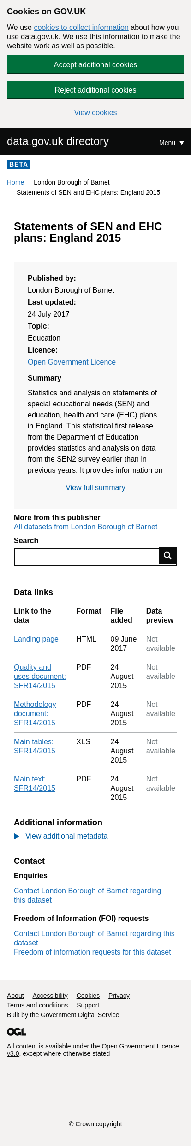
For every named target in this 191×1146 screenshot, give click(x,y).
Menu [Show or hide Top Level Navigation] (168, 142)
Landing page (36, 639)
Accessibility (49, 995)
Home (15, 182)
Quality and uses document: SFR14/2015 (40, 676)
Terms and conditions (37, 1005)
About (15, 995)
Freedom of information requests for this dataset (92, 952)
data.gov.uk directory (58, 141)
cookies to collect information (81, 27)
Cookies (88, 995)
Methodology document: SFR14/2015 (35, 713)
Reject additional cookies (96, 90)
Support (88, 1005)
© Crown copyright (95, 1124)
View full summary (95, 488)
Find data (168, 555)
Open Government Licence (72, 362)
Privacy (119, 995)
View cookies (95, 112)
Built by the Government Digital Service (63, 1015)
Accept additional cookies (95, 65)
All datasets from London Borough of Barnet (85, 527)
